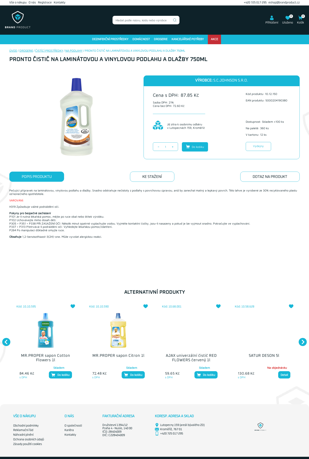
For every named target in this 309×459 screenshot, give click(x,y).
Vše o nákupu (18, 2)
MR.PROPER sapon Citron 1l (118, 356)
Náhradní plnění (23, 434)
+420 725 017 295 (255, 2)
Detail (284, 374)
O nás (32, 2)
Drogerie (160, 39)
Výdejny (258, 146)
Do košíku (195, 147)
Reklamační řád (23, 430)
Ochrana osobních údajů (28, 439)
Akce (214, 39)
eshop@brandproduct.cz (284, 2)
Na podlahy (74, 50)
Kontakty (59, 2)
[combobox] (146, 20)
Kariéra (69, 430)
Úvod (13, 50)
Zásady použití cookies (27, 444)
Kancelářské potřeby (188, 39)
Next (301, 340)
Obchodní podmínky (26, 425)
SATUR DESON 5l (264, 356)
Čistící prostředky (49, 50)
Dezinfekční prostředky (110, 39)
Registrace (45, 2)
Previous (4, 340)
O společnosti (73, 425)
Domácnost (141, 39)
